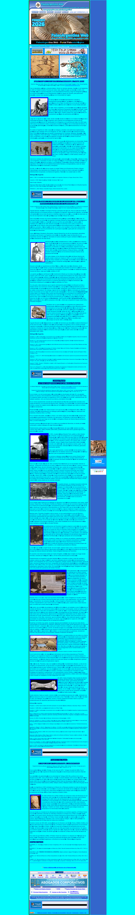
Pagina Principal (35, 45)
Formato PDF (40, 877)
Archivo (46, 877)
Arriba (58, 889)
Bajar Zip (73, 876)
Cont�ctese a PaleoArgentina (74, 892)
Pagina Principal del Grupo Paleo (75, 889)
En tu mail (60, 877)
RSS (85, 876)
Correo (70, 45)
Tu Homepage (53, 877)
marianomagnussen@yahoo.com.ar (72, 85)
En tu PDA (67, 877)
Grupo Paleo (83, 45)
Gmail (78, 45)
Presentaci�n (43, 45)
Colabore (74, 45)
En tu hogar (33, 877)
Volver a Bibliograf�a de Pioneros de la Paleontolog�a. (60, 867)
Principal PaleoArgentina (40, 892)
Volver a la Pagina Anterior (43, 889)
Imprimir (79, 876)
